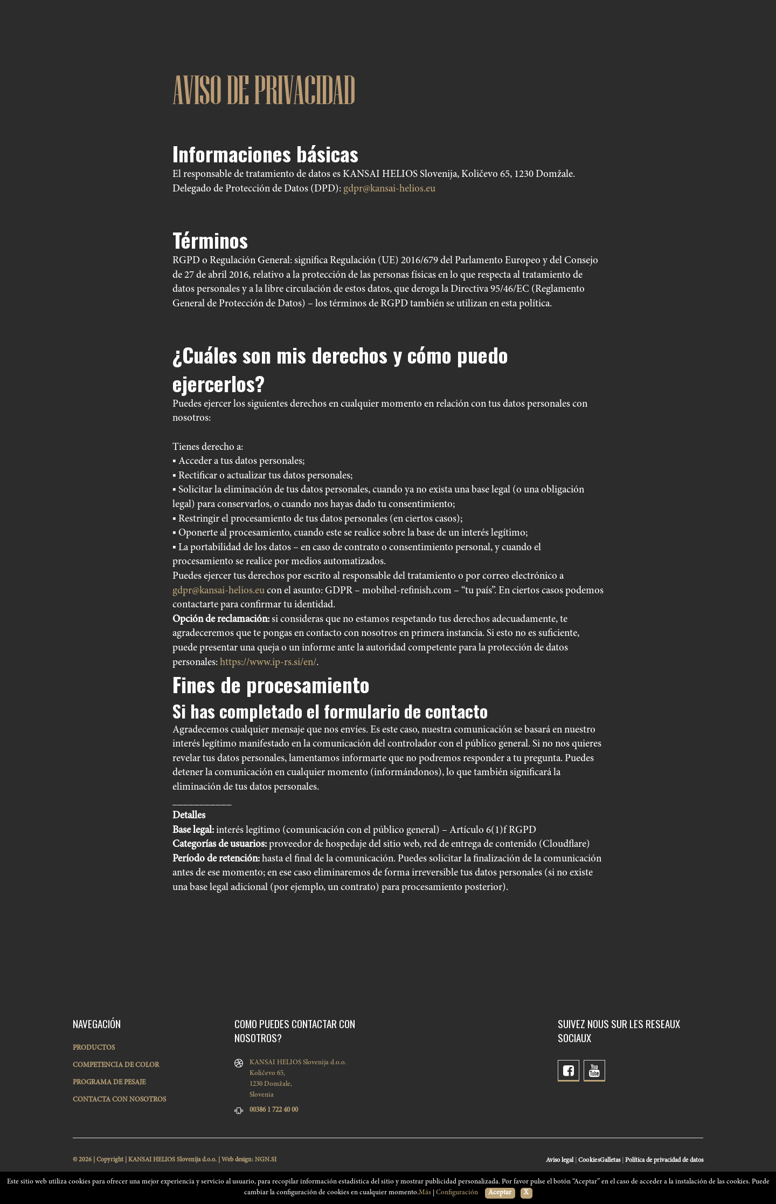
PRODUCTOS (94, 1048)
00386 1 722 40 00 (274, 1110)
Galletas (610, 1160)
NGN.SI (265, 1160)
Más (425, 1192)
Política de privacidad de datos (664, 1160)
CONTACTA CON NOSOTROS (119, 1100)
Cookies (589, 1160)
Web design (236, 1160)
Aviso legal (559, 1160)
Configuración (457, 1192)
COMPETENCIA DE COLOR (116, 1065)
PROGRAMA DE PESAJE (109, 1082)
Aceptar (499, 1192)
